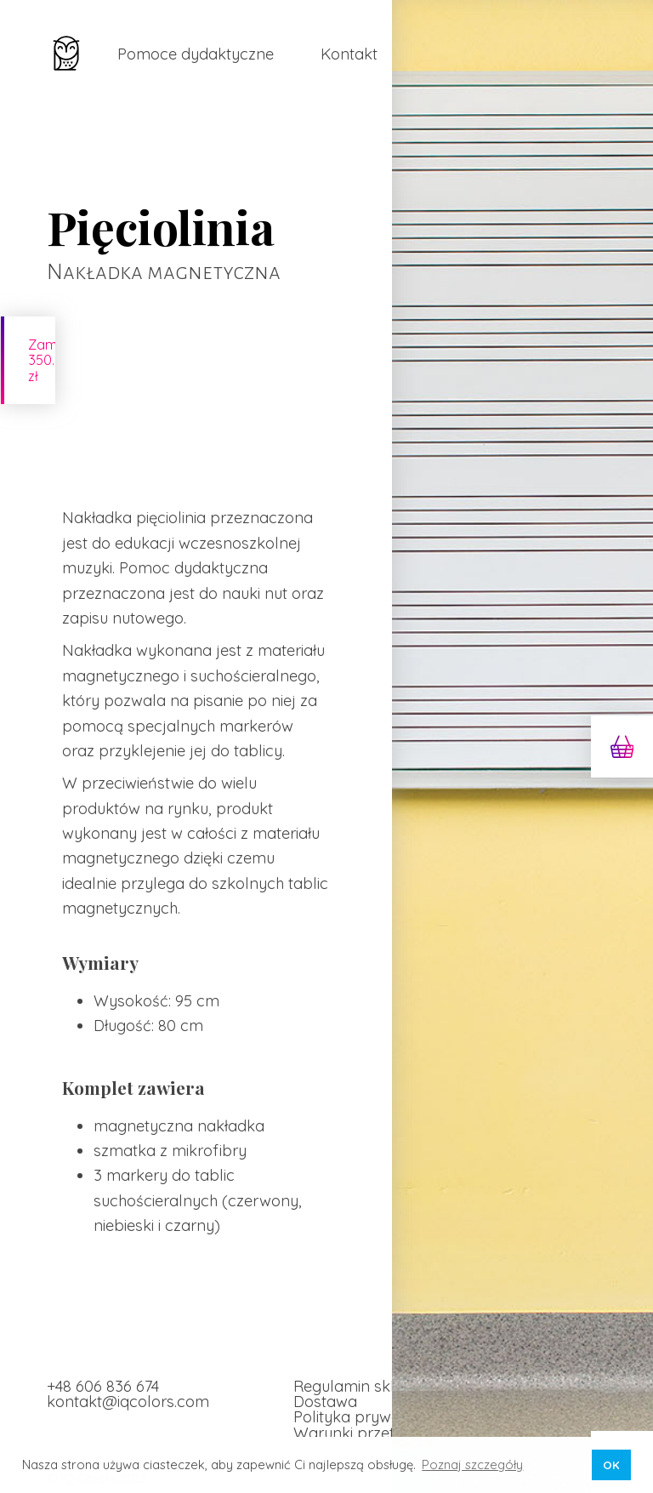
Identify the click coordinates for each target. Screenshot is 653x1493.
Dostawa (325, 1389)
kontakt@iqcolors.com (128, 1389)
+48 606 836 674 (103, 1373)
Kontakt (349, 54)
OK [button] (611, 1465)
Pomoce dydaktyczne (195, 54)
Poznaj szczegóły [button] (472, 1464)
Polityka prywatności (368, 1405)
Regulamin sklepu (357, 1373)
